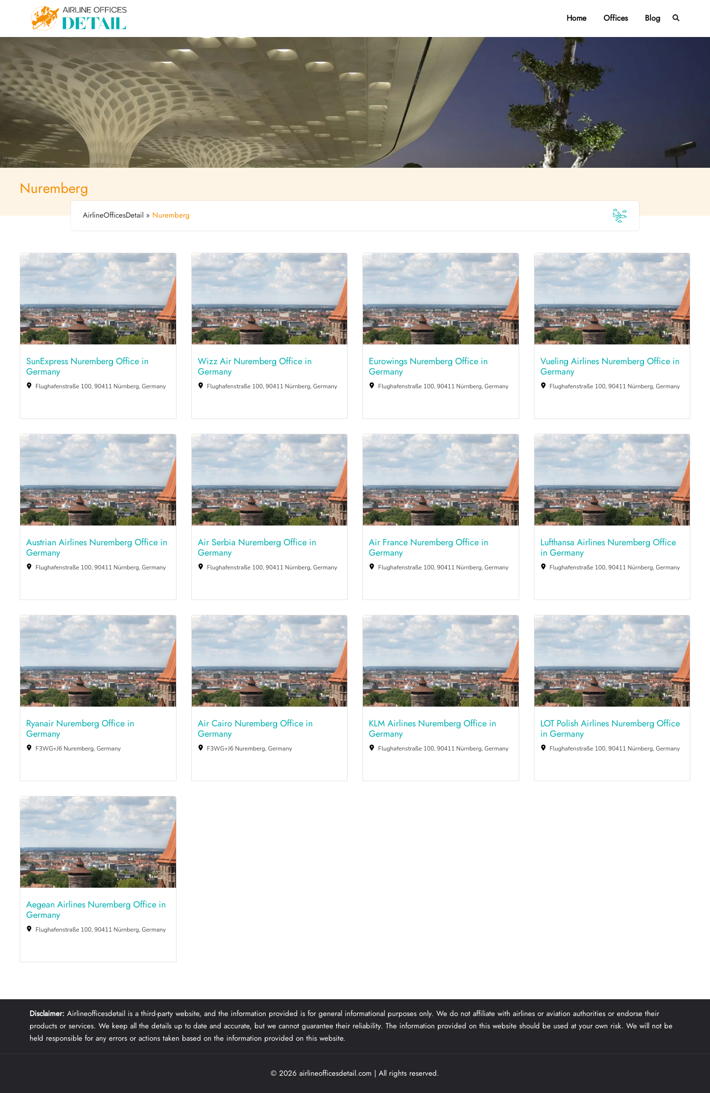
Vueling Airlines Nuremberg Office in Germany (609, 366)
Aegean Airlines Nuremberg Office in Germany (96, 910)
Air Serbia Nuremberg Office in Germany (257, 548)
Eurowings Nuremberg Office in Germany (428, 366)
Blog (652, 18)
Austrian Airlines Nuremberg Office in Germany (96, 548)
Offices (616, 18)
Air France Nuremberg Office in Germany (428, 548)
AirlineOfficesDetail (113, 215)
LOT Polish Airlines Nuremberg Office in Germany (610, 729)
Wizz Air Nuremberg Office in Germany (255, 366)
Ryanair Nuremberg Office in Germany (80, 729)
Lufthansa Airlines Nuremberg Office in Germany (608, 548)
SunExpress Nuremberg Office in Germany (87, 366)
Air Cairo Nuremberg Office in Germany (255, 729)
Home (576, 18)
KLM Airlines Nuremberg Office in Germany (432, 729)
